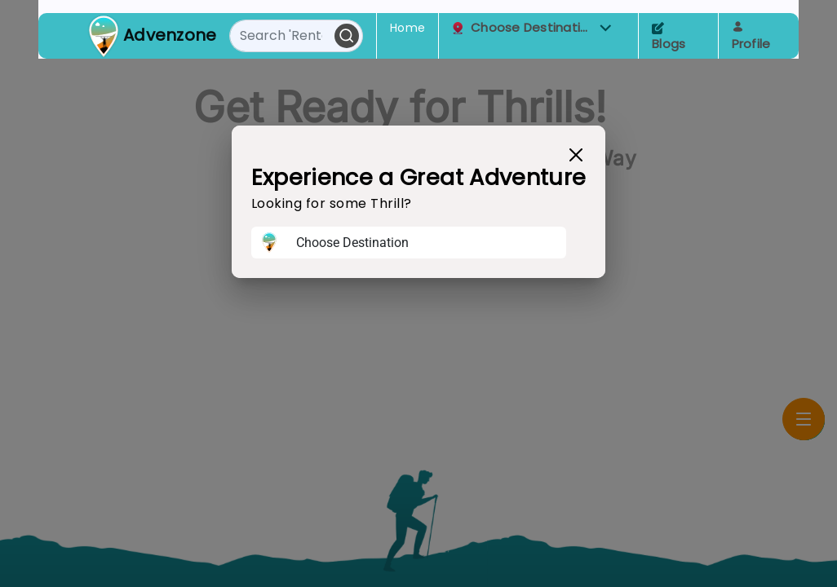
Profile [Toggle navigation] (751, 36)
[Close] (576, 155)
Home (407, 28)
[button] (606, 28)
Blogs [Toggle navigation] (668, 37)
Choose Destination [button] (532, 28)
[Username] (426, 243)
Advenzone (169, 35)
